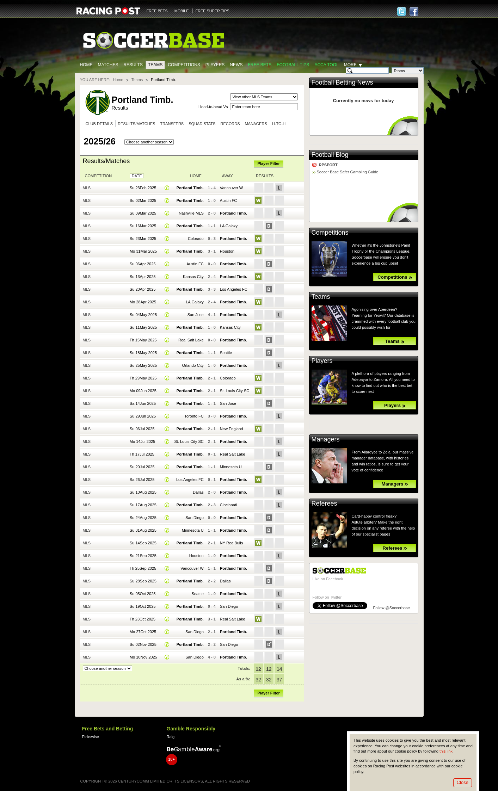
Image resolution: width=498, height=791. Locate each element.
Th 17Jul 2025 (142, 454)
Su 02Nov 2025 (143, 644)
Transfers (172, 124)
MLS (87, 188)
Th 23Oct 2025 (142, 619)
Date (137, 176)
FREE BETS (157, 11)
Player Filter (269, 163)
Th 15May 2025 (143, 340)
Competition (98, 176)
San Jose (195, 315)
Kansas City (193, 276)
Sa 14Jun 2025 (143, 403)
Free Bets (259, 64)
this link (446, 751)
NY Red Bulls (231, 543)
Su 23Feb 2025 (143, 188)
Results (133, 64)
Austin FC (228, 200)
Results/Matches (136, 124)
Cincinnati (228, 505)
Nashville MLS (191, 213)
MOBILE (181, 11)
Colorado (196, 238)
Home (86, 64)
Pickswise (90, 737)
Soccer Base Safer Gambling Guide (348, 172)
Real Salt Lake (191, 340)
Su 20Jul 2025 (142, 467)
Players (215, 64)
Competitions (184, 64)
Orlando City (192, 365)
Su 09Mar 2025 (143, 213)
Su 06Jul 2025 (142, 429)
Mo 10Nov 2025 (143, 657)
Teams (155, 64)
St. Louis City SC (234, 391)
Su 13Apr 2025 (143, 276)
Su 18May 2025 (143, 353)
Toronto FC (194, 416)
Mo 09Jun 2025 (143, 391)
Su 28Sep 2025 (143, 581)
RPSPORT (328, 165)
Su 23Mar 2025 (143, 238)
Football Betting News (342, 82)
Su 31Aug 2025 (143, 530)
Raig (171, 737)
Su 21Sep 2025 (143, 556)
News (236, 64)
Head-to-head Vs (213, 107)
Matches (108, 64)
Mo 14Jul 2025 (142, 441)
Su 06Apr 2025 (143, 264)
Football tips (293, 64)
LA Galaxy (229, 226)
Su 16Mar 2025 (143, 226)
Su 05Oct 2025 (143, 594)
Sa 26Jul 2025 (142, 479)
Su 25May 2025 (143, 365)
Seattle (226, 353)
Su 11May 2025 (143, 327)
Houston (227, 251)
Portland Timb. (190, 188)
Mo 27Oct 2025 (143, 632)
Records (230, 124)
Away (227, 176)
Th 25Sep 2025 (143, 568)
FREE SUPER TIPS (212, 11)
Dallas (198, 492)
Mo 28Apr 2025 (143, 302)
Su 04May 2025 (143, 315)
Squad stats (202, 124)
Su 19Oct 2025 (143, 606)
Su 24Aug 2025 (143, 517)
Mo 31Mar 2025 (143, 251)
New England (231, 429)
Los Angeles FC (233, 289)
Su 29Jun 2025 (143, 416)
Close (462, 782)
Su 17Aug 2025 (143, 505)
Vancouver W (231, 188)
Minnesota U (231, 467)
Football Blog (330, 154)
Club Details (99, 124)
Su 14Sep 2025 (143, 543)
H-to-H (278, 124)
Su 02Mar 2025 (143, 200)
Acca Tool (326, 64)
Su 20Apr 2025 (143, 289)
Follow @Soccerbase (391, 608)
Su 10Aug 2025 (143, 492)
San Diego (194, 517)
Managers (256, 124)
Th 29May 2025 (143, 378)
